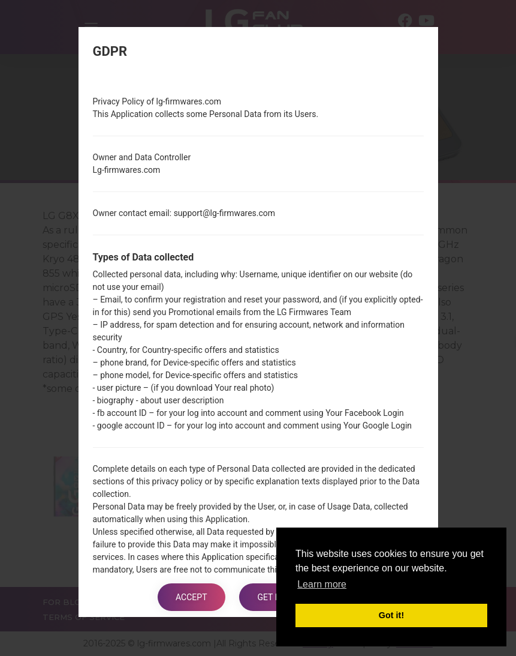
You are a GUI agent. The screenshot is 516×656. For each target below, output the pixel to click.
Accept (191, 597)
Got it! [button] (391, 615)
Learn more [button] (321, 584)
